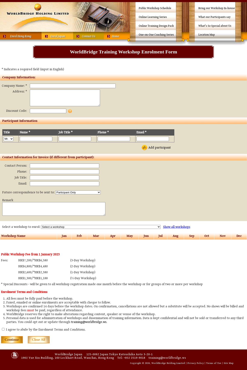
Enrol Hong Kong (20, 36)
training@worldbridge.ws (88, 328)
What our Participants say (214, 17)
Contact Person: (16, 169)
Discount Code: (16, 114)
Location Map (206, 34)
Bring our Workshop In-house (216, 8)
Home (115, 36)
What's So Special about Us (214, 26)
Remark (7, 203)
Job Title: (21, 181)
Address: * (20, 91)
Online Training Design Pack (156, 26)
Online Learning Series (153, 17)
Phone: (22, 175)
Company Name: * (14, 86)
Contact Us (88, 36)
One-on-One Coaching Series (156, 34)
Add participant (159, 151)
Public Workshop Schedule (155, 8)
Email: (23, 187)
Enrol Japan (57, 36)
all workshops (176, 232)
